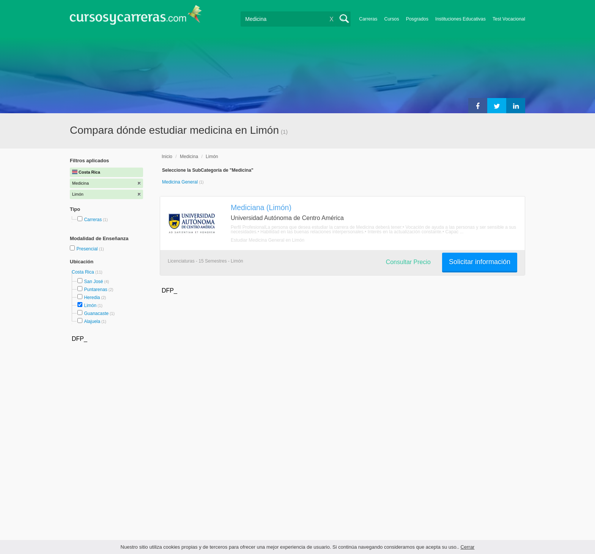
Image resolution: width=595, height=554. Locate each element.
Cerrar (468, 547)
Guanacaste (96, 313)
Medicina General (180, 182)
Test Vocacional (509, 19)
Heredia (92, 297)
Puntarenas (95, 289)
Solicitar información (479, 262)
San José (93, 281)
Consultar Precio (408, 262)
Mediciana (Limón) (261, 207)
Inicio (167, 156)
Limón (90, 305)
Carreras (368, 19)
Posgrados (417, 19)
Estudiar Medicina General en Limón (267, 240)
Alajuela (92, 321)
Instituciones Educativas (460, 19)
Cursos (391, 19)
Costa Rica (83, 272)
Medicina (189, 156)
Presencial (87, 249)
